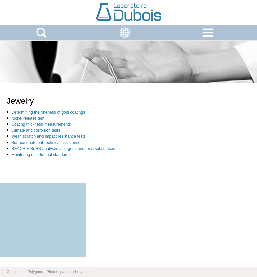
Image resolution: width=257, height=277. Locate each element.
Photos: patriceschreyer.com (70, 272)
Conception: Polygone (25, 272)
